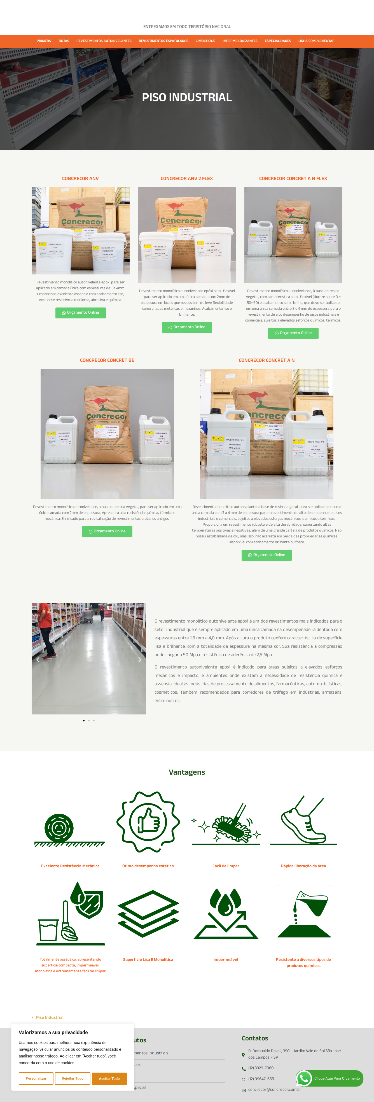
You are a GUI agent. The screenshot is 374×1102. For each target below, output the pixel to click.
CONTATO (270, 9)
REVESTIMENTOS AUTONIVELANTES (104, 41)
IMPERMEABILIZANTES (240, 41)
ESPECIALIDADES (278, 41)
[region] (72, 1058)
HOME (95, 9)
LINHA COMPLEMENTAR (316, 41)
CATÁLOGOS (241, 9)
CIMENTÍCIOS (205, 41)
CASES (173, 9)
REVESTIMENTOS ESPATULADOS (163, 41)
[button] (37, 659)
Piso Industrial (50, 1018)
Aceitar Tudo (110, 1079)
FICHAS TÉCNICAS (204, 9)
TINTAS (63, 41)
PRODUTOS (148, 9)
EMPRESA (119, 9)
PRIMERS (44, 41)
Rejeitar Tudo (72, 1079)
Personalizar (36, 1079)
